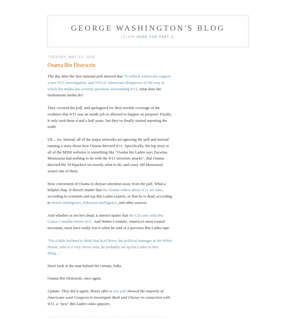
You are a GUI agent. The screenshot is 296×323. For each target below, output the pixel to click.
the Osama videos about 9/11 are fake (132, 189)
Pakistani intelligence (100, 202)
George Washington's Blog (148, 28)
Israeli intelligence (66, 202)
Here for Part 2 (154, 37)
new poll (119, 291)
